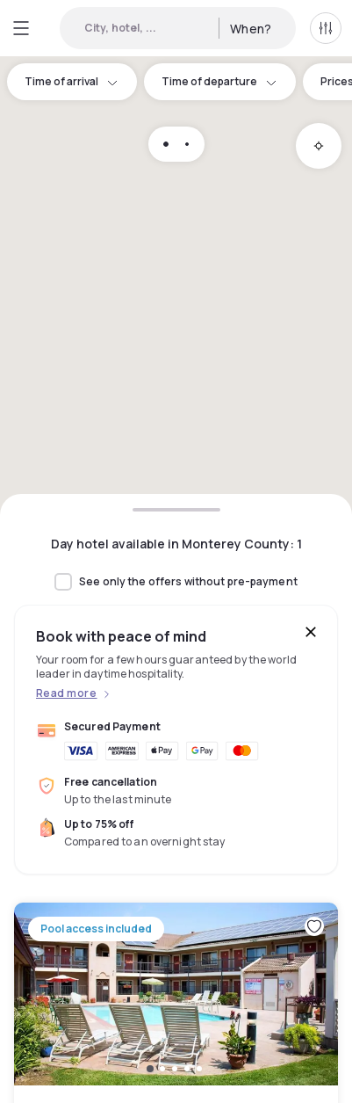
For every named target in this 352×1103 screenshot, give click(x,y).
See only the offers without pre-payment (188, 582)
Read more (66, 693)
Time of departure (220, 81)
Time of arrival (72, 81)
